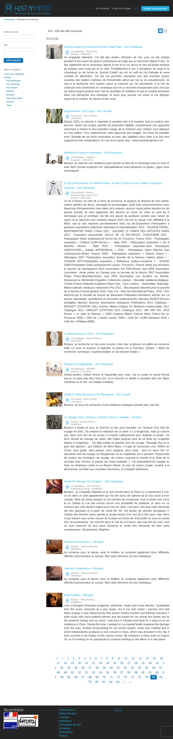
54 (100, 672)
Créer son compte (121, 8)
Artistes (7, 77)
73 (125, 677)
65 (68, 677)
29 (143, 663)
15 (154, 658)
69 (97, 677)
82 (111, 681)
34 (68, 667)
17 (58, 663)
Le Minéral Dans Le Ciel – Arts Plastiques (89, 333)
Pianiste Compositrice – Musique (83, 541)
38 (97, 667)
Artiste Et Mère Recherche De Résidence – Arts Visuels (97, 394)
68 (90, 677)
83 (118, 681)
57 (121, 672)
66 (76, 677)
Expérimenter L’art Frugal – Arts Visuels (88, 111)
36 (82, 667)
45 (146, 667)
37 (90, 667)
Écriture (10, 91)
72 (118, 677)
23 (100, 663)
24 (107, 663)
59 (136, 672)
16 (161, 658)
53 (93, 672)
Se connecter (103, 8)
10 (118, 658)
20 (79, 663)
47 (160, 667)
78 (160, 677)
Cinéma (10, 101)
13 (140, 658)
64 (61, 677)
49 (65, 672)
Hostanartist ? (67, 709)
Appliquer (13, 60)
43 (132, 667)
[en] (136, 8)
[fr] (120, 710)
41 (118, 667)
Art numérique (13, 84)
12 (133, 658)
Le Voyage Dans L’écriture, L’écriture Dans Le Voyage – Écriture (102, 417)
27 (128, 663)
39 (104, 667)
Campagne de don (70, 724)
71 (111, 677)
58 (128, 672)
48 (58, 672)
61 (150, 672)
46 (153, 667)
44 (139, 667)
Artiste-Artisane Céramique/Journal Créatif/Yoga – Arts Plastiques (103, 46)
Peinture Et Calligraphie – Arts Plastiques (88, 364)
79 (89, 681)
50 (72, 672)
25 (114, 663)
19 (72, 663)
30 (150, 663)
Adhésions (65, 720)
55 (107, 672)
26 (121, 663)
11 (126, 658)
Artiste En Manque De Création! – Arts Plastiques (93, 481)
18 (65, 663)
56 (114, 672)
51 (79, 672)
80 (96, 681)
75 (139, 677)
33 (61, 667)
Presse (63, 735)
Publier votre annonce (155, 8)
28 (136, 663)
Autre (8, 105)
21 (86, 663)
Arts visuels (11, 87)
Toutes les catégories (14, 74)
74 (132, 677)
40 (111, 667)
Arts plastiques (13, 80)
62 (157, 672)
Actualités (65, 728)
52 (86, 672)
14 (147, 658)
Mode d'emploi (68, 713)
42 (125, 667)
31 (157, 663)
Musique (10, 94)
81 (103, 681)
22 (93, 663)
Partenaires (66, 732)
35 (76, 667)
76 (146, 677)
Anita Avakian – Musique (79, 595)
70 (104, 677)
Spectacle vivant (14, 98)
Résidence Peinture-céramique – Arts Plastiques (93, 152)
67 (82, 677)
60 (143, 672)
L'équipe (64, 717)
